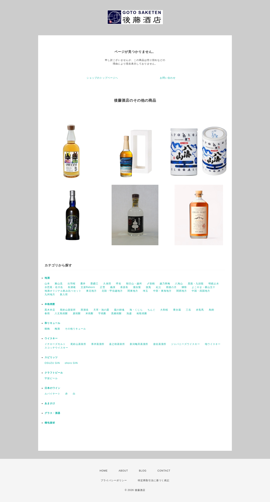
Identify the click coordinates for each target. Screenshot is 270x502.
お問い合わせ (168, 77)
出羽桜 (71, 283)
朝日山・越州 (134, 283)
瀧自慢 (137, 287)
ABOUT (123, 470)
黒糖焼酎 (116, 313)
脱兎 (148, 287)
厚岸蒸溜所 (97, 344)
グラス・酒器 (52, 413)
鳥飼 (211, 309)
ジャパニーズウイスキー (185, 344)
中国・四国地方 (201, 290)
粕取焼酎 (142, 313)
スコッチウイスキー (56, 347)
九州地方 (50, 294)
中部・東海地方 (162, 290)
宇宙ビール (51, 378)
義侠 (112, 287)
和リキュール (52, 323)
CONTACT (163, 470)
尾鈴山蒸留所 (68, 309)
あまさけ (50, 403)
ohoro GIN (71, 363)
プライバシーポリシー (114, 480)
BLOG (143, 470)
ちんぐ (151, 309)
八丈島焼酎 (61, 313)
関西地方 (181, 290)
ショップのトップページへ (102, 77)
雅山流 (59, 283)
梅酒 (57, 328)
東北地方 (91, 290)
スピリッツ (51, 357)
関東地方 (133, 290)
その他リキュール (75, 328)
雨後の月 (171, 287)
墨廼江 (94, 283)
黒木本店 (50, 309)
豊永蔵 (177, 309)
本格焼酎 (50, 304)
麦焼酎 (77, 313)
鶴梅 (47, 328)
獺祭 (184, 287)
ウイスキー (51, 338)
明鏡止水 (213, 283)
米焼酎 (89, 313)
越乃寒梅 (165, 283)
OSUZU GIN (52, 363)
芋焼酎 (102, 313)
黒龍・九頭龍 (196, 283)
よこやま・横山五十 (203, 287)
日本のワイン (52, 388)
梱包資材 (50, 422)
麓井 (83, 283)
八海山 (179, 283)
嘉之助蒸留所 (117, 344)
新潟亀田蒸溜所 (139, 344)
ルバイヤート (52, 393)
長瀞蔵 (72, 287)
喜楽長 (124, 287)
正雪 (102, 287)
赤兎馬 (200, 309)
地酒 (47, 278)
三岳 (188, 309)
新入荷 (64, 294)
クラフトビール (54, 372)
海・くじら (136, 309)
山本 (47, 283)
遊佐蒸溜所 (159, 344)
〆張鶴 (151, 283)
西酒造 (85, 309)
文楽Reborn (88, 287)
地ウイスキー (213, 344)
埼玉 (145, 290)
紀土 (158, 287)
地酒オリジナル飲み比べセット (63, 290)
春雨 (47, 313)
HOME (104, 470)
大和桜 (164, 309)
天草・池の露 (101, 309)
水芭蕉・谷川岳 (54, 287)
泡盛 (129, 313)
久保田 (107, 283)
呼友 (118, 283)
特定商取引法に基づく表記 (153, 480)
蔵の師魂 (119, 309)
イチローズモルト (55, 344)
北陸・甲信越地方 (112, 290)
